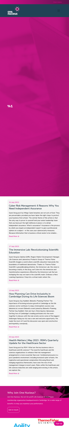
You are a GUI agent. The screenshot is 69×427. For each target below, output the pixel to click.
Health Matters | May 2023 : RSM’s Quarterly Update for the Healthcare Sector (33, 342)
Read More (13, 236)
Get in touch (13, 410)
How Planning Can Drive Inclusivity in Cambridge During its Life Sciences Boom (31, 295)
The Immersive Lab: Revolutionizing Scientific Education (34, 251)
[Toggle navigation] (59, 11)
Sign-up (59, 423)
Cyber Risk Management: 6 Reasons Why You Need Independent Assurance (34, 207)
